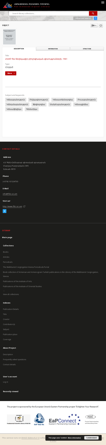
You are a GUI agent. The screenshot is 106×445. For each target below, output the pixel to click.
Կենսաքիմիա (81, 104)
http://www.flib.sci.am (12, 206)
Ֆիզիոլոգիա (39, 104)
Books (5, 252)
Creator (6, 319)
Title (5, 314)
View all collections (11, 294)
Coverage (7, 339)
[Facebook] (4, 211)
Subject (6, 329)
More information (74, 438)
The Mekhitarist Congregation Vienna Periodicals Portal (26, 267)
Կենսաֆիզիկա (14, 109)
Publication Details (11, 309)
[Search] (93, 13)
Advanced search (83, 18)
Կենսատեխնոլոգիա (63, 99)
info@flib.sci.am (10, 194)
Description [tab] (19, 49)
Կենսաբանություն (16, 99)
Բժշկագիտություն (39, 99)
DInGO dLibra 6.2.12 (30, 438)
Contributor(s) (9, 324)
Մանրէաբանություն (60, 104)
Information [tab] (53, 49)
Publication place (10, 334)
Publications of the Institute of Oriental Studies (22, 286)
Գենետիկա (31, 109)
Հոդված (9, 67)
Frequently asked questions (14, 359)
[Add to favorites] (101, 26)
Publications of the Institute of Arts (17, 281)
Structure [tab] (87, 49)
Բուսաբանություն (87, 99)
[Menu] (102, 2)
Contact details (9, 364)
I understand (91, 438)
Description (8, 354)
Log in (5, 382)
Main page (7, 237)
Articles (6, 257)
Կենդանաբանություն (17, 104)
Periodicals (7, 262)
